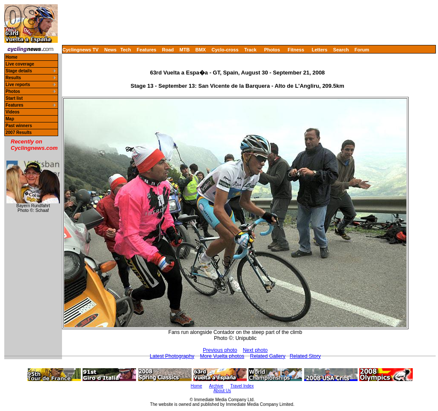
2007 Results (19, 132)
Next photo (255, 350)
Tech (125, 49)
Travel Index (242, 386)
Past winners (19, 125)
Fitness (295, 49)
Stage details (19, 70)
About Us (222, 390)
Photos (272, 49)
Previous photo (220, 350)
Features (147, 49)
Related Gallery (267, 356)
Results (13, 77)
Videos (13, 112)
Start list (14, 98)
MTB (185, 49)
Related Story (305, 356)
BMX (200, 49)
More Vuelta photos (222, 356)
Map (10, 118)
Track (250, 49)
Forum (362, 49)
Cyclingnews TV (80, 49)
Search (341, 49)
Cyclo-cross (225, 49)
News (110, 49)
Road (168, 49)
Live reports (18, 84)
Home (12, 57)
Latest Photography (172, 356)
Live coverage (20, 64)
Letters (320, 49)
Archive (216, 386)
